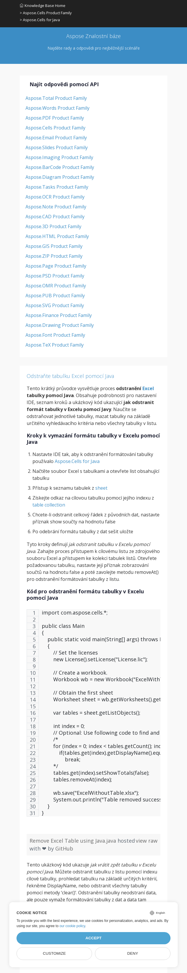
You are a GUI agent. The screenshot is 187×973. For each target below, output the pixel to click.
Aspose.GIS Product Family (53, 246)
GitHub (64, 848)
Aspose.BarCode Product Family (59, 167)
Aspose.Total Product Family (56, 98)
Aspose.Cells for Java (77, 461)
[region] (93, 715)
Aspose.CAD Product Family (55, 216)
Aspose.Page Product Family (55, 266)
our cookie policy (72, 926)
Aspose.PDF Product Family (54, 118)
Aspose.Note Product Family (55, 206)
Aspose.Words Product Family (57, 108)
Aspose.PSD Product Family (54, 276)
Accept (93, 938)
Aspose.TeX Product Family (54, 345)
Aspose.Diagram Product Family (59, 177)
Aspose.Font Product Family (55, 335)
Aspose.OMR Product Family (55, 285)
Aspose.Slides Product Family (56, 147)
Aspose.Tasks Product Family (56, 187)
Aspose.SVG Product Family (54, 305)
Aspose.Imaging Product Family (59, 157)
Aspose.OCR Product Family (55, 197)
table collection (48, 505)
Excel (148, 388)
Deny (132, 953)
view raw (146, 840)
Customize (54, 953)
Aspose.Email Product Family (56, 137)
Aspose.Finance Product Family (58, 315)
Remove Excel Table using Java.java (74, 840)
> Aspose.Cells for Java (40, 19)
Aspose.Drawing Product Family (59, 325)
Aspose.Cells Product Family (55, 128)
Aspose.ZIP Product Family (53, 256)
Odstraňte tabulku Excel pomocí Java (70, 375)
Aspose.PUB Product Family (55, 295)
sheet (101, 488)
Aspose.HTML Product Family (57, 236)
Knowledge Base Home (42, 5)
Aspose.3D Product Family (53, 226)
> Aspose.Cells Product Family (46, 12)
